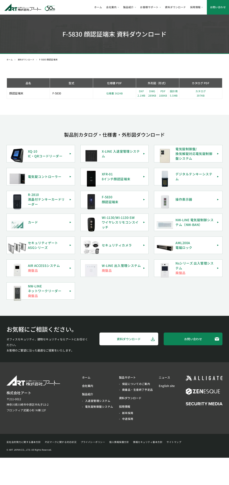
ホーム (98, 7)
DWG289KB (152, 93)
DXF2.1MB (141, 93)
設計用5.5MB (173, 93)
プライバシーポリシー (93, 469)
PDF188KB (163, 93)
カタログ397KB (200, 93)
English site (167, 413)
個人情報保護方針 (119, 469)
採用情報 (195, 7)
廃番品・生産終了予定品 (137, 417)
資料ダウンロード (175, 7)
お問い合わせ (218, 7)
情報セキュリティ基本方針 (147, 469)
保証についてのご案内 (136, 411)
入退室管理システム (97, 428)
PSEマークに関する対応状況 (60, 469)
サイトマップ (174, 469)
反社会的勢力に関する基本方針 (24, 469)
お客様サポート (149, 7)
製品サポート (127, 404)
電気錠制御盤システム (99, 434)
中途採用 (127, 446)
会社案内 (111, 7)
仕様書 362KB (114, 93)
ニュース (164, 404)
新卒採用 (127, 440)
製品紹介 (128, 7)
